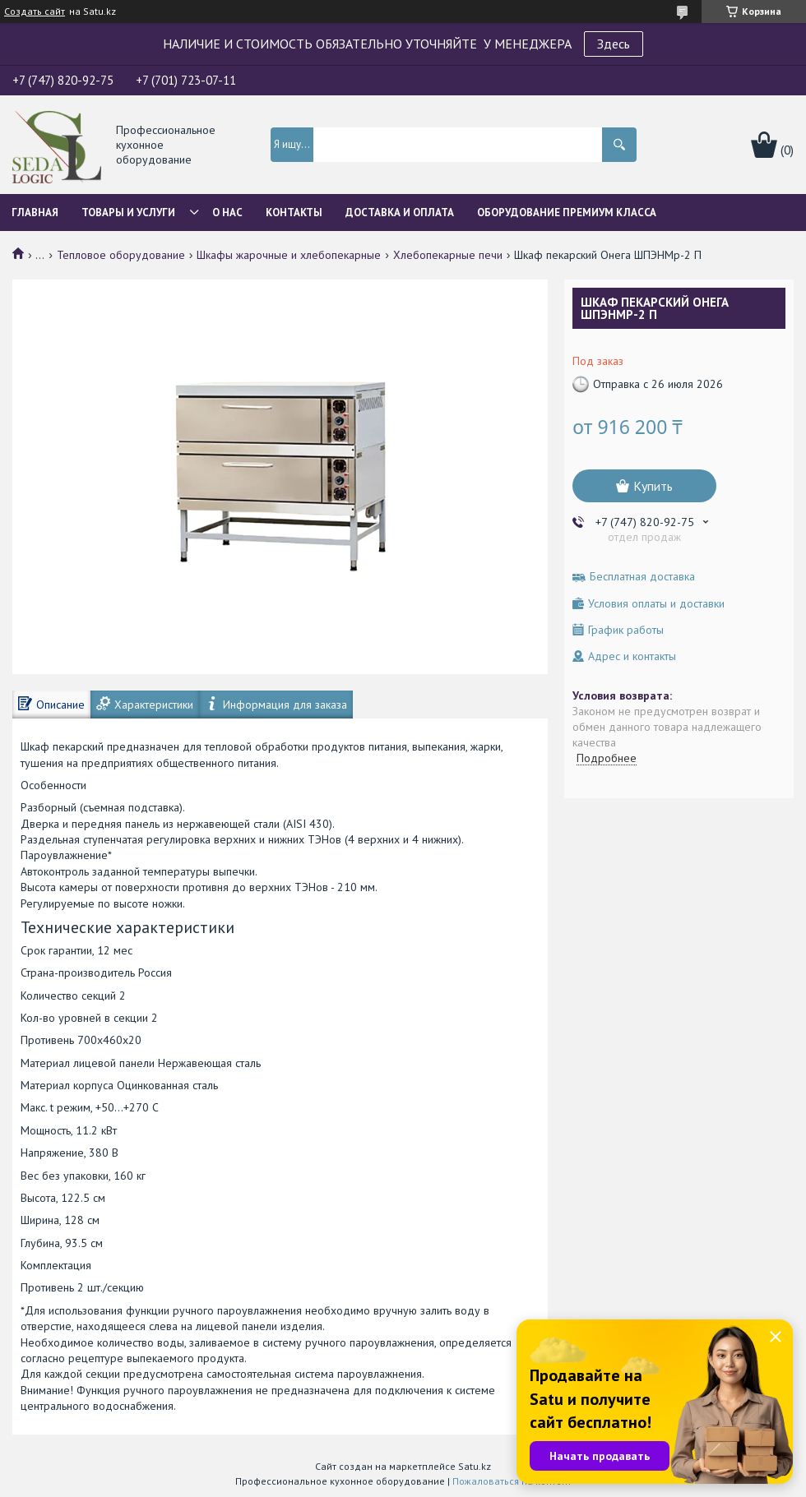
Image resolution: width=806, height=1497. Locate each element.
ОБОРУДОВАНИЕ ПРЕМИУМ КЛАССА (566, 212)
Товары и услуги (128, 212)
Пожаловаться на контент (512, 1481)
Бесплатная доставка (642, 577)
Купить (653, 486)
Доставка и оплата (399, 212)
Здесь (613, 43)
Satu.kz (474, 1466)
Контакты (294, 212)
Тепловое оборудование (121, 254)
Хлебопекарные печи (448, 254)
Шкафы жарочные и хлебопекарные (289, 254)
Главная (35, 212)
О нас (227, 212)
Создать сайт (34, 11)
